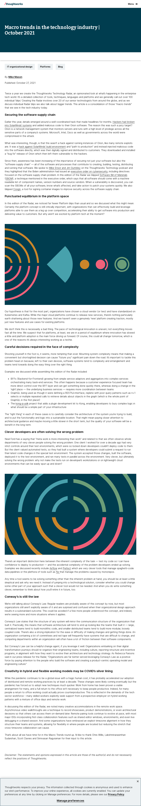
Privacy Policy (116, 794)
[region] (70, 792)
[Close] (138, 781)
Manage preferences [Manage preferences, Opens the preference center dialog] (70, 800)
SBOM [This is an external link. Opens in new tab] (9, 178)
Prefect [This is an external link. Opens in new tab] (67, 568)
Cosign (17, 189)
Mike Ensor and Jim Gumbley (65, 167)
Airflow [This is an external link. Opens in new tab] (53, 568)
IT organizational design (19, 66)
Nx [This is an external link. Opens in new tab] (58, 571)
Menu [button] (132, 4)
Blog (60, 66)
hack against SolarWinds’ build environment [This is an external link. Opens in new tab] (42, 146)
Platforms (45, 66)
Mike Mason (15, 76)
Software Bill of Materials (113, 174)
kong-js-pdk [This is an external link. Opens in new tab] (22, 403)
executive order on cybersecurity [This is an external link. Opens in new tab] (89, 171)
